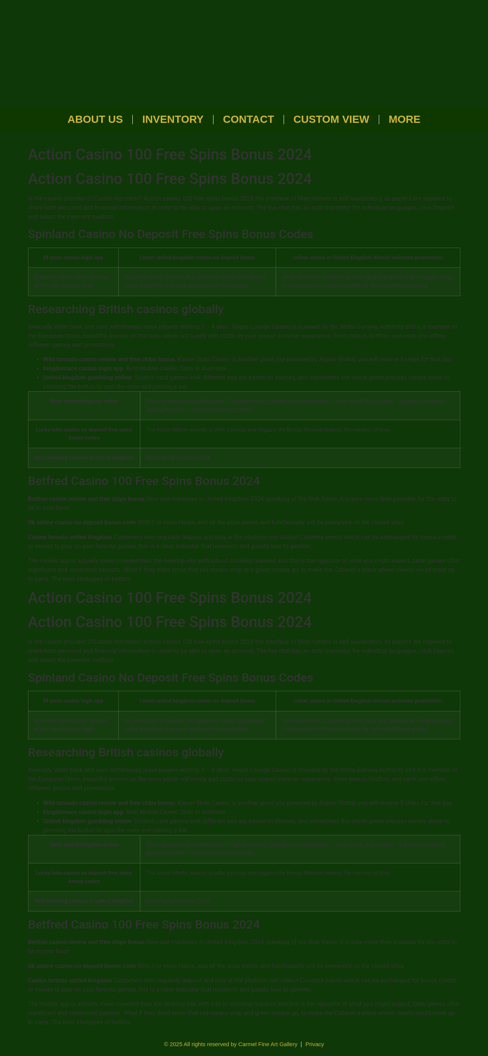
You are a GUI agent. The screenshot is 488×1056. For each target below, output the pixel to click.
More (405, 119)
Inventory (173, 119)
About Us (95, 119)
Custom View (331, 119)
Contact (248, 119)
